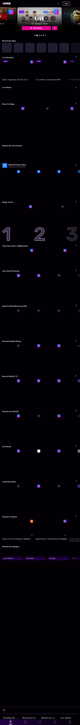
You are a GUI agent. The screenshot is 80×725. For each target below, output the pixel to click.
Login (66, 3)
